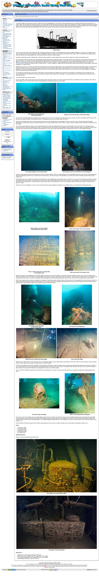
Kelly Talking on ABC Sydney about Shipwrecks (6, 37)
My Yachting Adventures (24, 11)
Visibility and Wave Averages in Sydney (6, 96)
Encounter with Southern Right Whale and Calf (6, 88)
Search (46, 11)
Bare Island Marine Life (7, 86)
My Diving (5, 20)
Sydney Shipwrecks (33, 10)
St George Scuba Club (7, 24)
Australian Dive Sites (54, 10)
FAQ (4, 21)
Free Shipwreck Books (7, 48)
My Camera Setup (6, 65)
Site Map (5, 104)
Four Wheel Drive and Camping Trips (6, 150)
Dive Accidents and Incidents (10, 11)
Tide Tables (5, 100)
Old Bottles (5, 47)
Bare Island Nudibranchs (5, 85)
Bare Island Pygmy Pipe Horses (6, 81)
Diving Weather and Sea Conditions (6, 99)
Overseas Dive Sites (66, 10)
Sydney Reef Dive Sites (20, 10)
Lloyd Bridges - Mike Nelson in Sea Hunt (6, 108)
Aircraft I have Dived (7, 46)
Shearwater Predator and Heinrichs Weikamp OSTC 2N (7, 54)
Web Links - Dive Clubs (7, 23)
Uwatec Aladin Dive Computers (6, 57)
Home (4, 10)
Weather (41, 11)
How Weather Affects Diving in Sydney (6, 94)
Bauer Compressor (7, 60)
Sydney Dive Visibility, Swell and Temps (7, 35)
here (7, 142)
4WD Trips (34, 11)
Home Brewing (8, 157)
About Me (5, 19)
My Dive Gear (6, 72)
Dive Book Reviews (7, 103)
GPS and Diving (6, 73)
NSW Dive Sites (43, 10)
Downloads (5, 22)
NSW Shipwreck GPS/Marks (6, 43)
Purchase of (8, 119)
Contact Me (10, 10)
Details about (5, 121)
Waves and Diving (6, 97)
